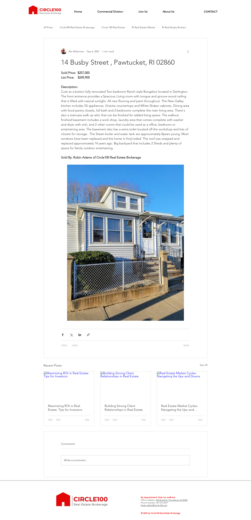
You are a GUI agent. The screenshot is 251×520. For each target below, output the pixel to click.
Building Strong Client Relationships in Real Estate (124, 408)
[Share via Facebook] (62, 334)
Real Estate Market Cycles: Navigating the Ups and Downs (179, 408)
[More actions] (188, 51)
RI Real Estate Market (143, 27)
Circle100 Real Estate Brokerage (77, 27)
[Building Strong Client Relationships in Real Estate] (125, 386)
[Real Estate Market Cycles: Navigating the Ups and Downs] (182, 386)
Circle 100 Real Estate (113, 27)
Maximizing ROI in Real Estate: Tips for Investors (65, 408)
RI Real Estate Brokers (174, 27)
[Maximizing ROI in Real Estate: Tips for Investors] (69, 386)
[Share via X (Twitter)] (71, 334)
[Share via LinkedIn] (79, 334)
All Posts (48, 27)
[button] (211, 11)
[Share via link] (88, 334)
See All (203, 365)
